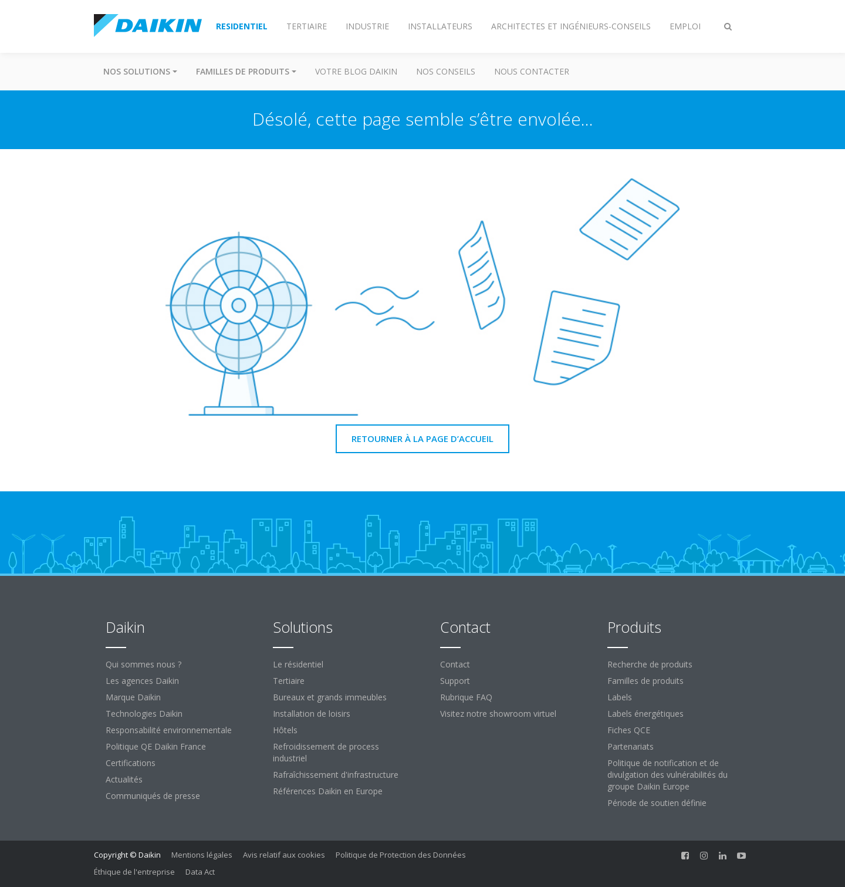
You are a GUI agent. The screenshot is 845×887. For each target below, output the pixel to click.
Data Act (200, 871)
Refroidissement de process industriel (326, 752)
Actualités (124, 779)
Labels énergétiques (645, 713)
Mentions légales (201, 854)
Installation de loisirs (311, 713)
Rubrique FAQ (466, 697)
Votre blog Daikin (356, 71)
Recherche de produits (649, 664)
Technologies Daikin (144, 713)
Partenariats (630, 746)
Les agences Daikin (142, 680)
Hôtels (285, 730)
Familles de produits (645, 680)
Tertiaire (289, 680)
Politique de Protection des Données (401, 854)
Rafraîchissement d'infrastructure (335, 774)
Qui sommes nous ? (143, 664)
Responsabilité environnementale (169, 730)
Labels (619, 697)
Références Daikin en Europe (328, 791)
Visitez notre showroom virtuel (498, 713)
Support (455, 680)
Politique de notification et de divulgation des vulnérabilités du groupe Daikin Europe (667, 774)
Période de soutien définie (657, 802)
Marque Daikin (133, 697)
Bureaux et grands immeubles (330, 697)
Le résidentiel (298, 664)
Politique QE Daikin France (156, 746)
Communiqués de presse (153, 795)
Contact (455, 664)
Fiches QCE (628, 730)
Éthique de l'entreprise (134, 871)
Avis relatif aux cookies (284, 854)
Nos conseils (445, 71)
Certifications (131, 762)
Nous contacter (531, 71)
